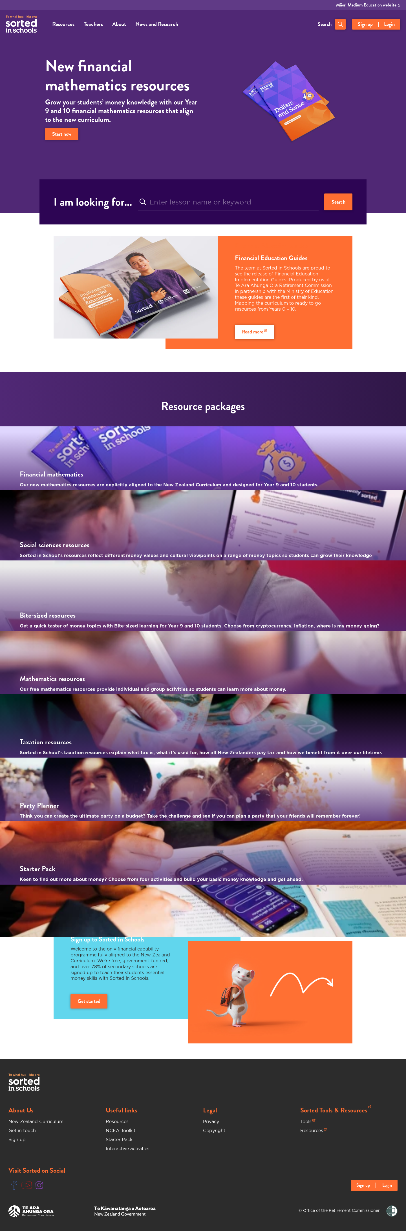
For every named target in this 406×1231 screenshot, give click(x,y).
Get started (89, 1001)
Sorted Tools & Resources (335, 1110)
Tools (307, 1121)
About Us (21, 1110)
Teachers (93, 24)
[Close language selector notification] (400, 1213)
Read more (254, 331)
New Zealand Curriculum (35, 1121)
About (119, 24)
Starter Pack (119, 1139)
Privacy (211, 1121)
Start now (61, 134)
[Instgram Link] (39, 1185)
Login (389, 24)
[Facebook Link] (14, 1185)
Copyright (214, 1130)
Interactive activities (127, 1148)
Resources (63, 24)
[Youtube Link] (26, 1185)
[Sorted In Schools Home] (23, 1082)
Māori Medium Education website (368, 5)
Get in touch (22, 1130)
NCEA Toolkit (120, 1130)
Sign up (365, 24)
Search (325, 24)
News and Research (156, 24)
